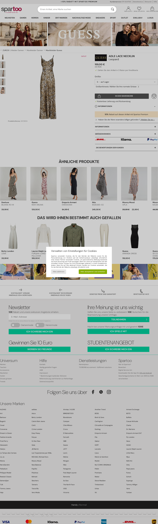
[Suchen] (112, 9)
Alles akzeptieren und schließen (92, 272)
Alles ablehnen (58, 272)
